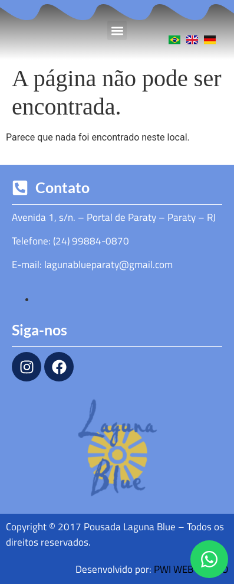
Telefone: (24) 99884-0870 (70, 241)
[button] (117, 30)
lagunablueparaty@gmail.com (108, 264)
